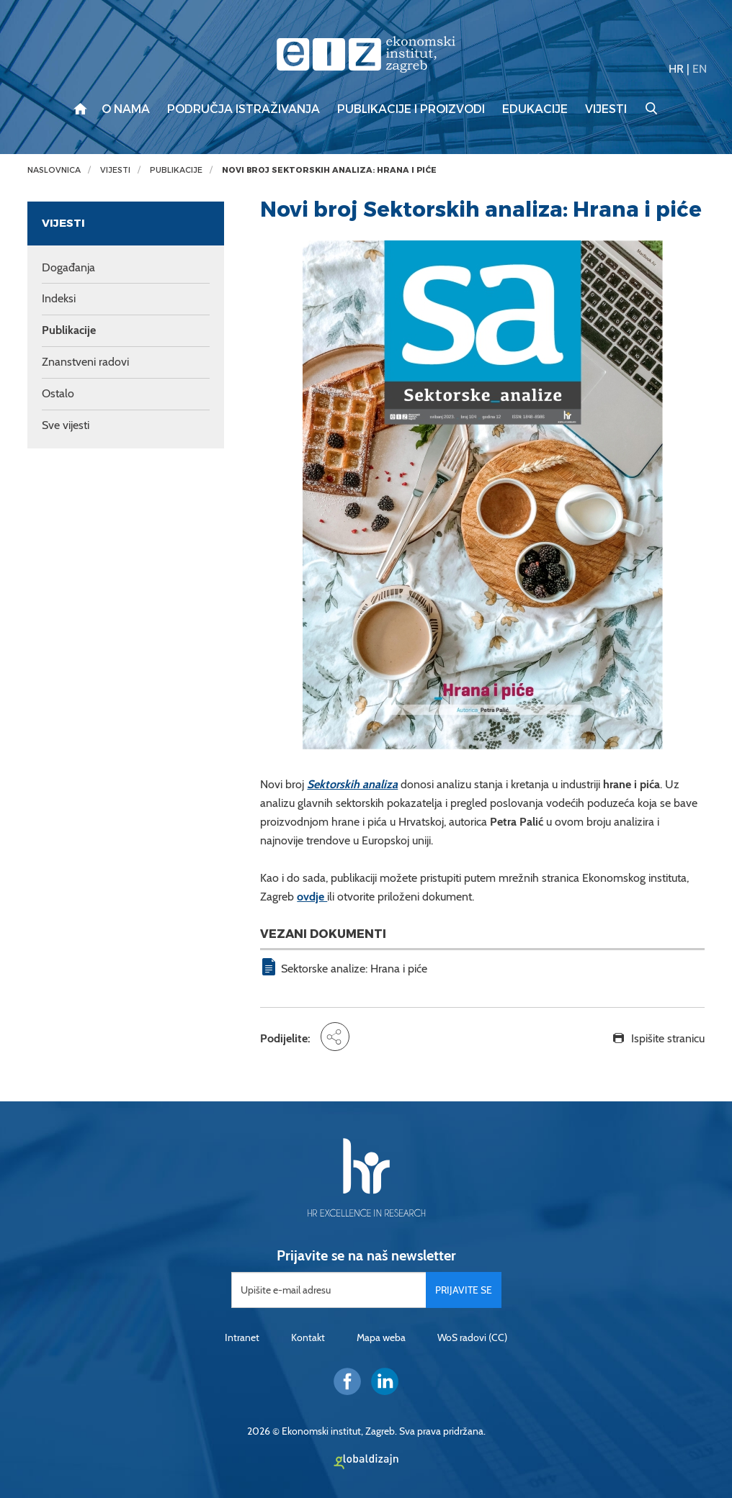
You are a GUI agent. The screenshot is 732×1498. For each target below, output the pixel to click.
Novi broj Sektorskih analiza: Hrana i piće (329, 170)
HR (676, 69)
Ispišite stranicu (668, 1038)
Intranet (242, 1337)
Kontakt (308, 1337)
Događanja (68, 267)
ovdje (312, 896)
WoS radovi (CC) (472, 1337)
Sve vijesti (65, 425)
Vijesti (606, 109)
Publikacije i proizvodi (411, 109)
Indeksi (59, 298)
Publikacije (176, 170)
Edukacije (535, 109)
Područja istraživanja (243, 109)
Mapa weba (381, 1337)
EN (699, 69)
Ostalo (58, 393)
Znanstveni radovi (85, 362)
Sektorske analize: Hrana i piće (354, 968)
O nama (126, 109)
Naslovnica (54, 170)
